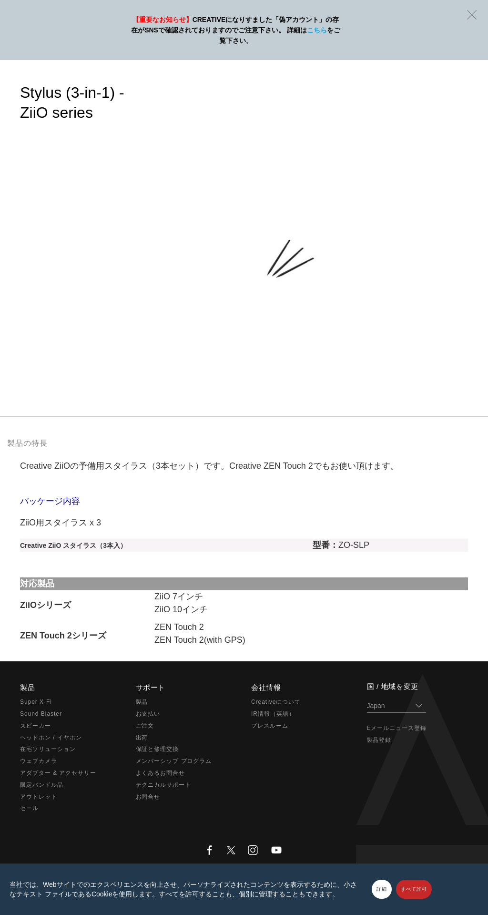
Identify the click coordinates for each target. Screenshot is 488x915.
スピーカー (35, 725)
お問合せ (148, 796)
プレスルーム (269, 725)
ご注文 (145, 725)
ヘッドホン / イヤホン (51, 737)
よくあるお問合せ (160, 773)
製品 (142, 702)
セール (29, 808)
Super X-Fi (36, 702)
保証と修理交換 (157, 749)
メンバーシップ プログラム (174, 761)
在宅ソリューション (48, 749)
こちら (317, 30)
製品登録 (379, 740)
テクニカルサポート (164, 784)
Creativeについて (276, 702)
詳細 (381, 889)
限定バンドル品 (41, 784)
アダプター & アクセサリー (58, 773)
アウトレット (38, 796)
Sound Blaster (41, 713)
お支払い (148, 713)
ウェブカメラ (38, 761)
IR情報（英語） (273, 713)
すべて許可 (414, 889)
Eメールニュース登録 (397, 728)
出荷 (142, 737)
